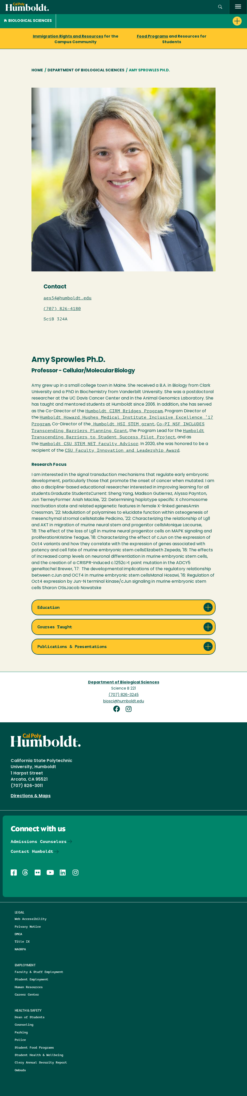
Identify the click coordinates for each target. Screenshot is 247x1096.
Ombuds (20, 1070)
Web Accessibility (30, 919)
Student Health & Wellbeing (39, 1055)
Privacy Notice (28, 926)
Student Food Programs (34, 1047)
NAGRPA (20, 949)
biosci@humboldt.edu (123, 701)
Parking (21, 1032)
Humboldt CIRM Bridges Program (124, 411)
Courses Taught (54, 626)
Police (20, 1040)
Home (37, 70)
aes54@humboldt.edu (67, 298)
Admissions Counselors (39, 841)
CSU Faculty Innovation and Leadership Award (122, 450)
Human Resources (29, 987)
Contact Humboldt (32, 851)
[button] (220, 7)
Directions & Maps (31, 796)
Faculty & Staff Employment (39, 972)
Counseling (24, 1024)
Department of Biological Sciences (85, 70)
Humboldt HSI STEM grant (123, 424)
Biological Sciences (28, 21)
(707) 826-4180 (62, 308)
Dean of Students (30, 1017)
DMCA (18, 934)
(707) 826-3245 (124, 695)
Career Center (27, 994)
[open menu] (238, 7)
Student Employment (31, 979)
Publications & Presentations (72, 646)
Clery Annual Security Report (41, 1062)
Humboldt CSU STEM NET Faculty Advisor (89, 443)
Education (48, 607)
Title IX (22, 941)
